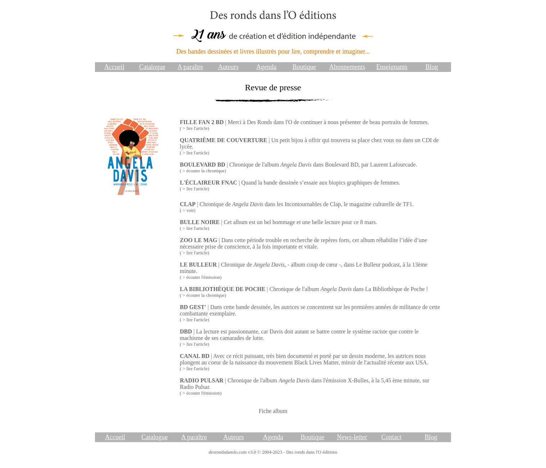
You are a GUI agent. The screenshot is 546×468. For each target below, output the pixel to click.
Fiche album (273, 411)
